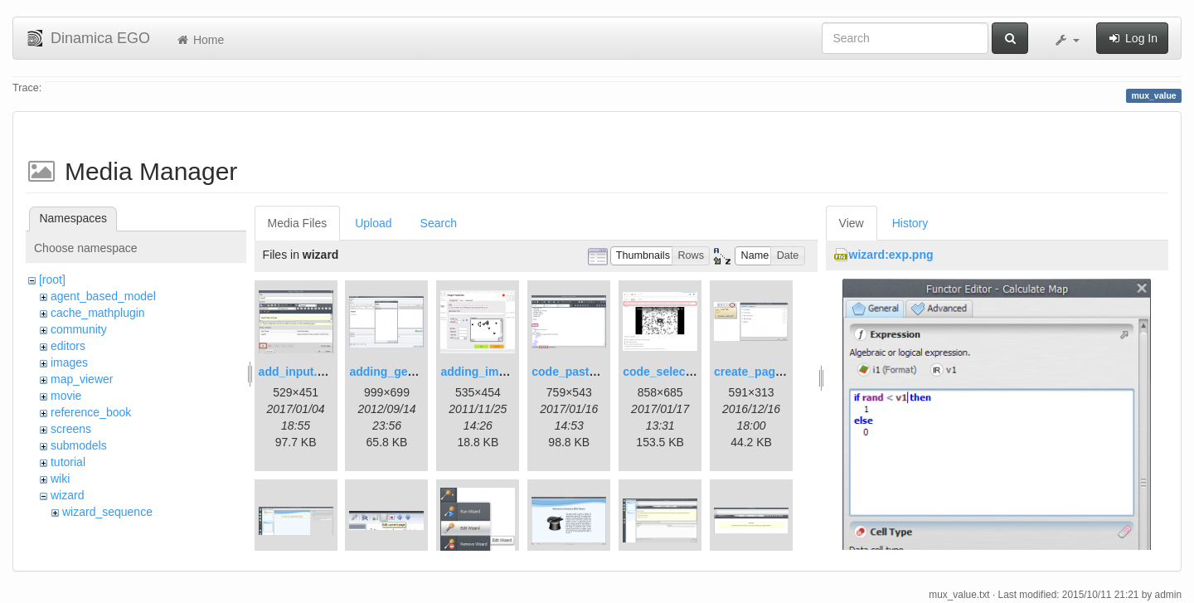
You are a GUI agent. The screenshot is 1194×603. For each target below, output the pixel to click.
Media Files (298, 223)
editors (68, 346)
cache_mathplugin (98, 312)
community (79, 329)
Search (438, 223)
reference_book (91, 412)
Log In (1132, 38)
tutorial (68, 462)
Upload (373, 223)
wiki (60, 478)
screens (71, 428)
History (910, 223)
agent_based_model (103, 296)
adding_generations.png (416, 371)
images (69, 362)
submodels (79, 445)
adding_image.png (491, 371)
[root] (52, 279)
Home (199, 39)
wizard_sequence (107, 511)
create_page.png (760, 371)
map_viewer (82, 379)
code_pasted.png (579, 371)
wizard (67, 495)
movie (66, 395)
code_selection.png (677, 371)
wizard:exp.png (891, 254)
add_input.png (298, 371)
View (851, 223)
